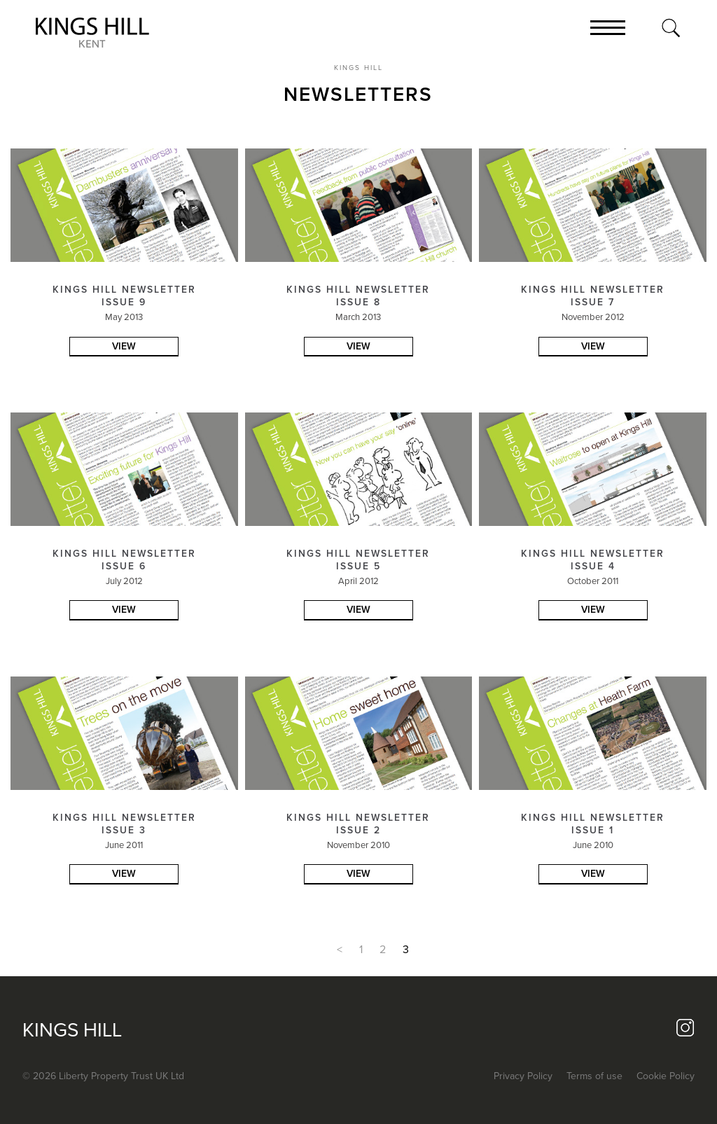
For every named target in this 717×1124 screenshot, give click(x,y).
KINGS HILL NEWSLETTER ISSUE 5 (358, 560)
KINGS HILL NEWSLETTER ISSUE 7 (592, 296)
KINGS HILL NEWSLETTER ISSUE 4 (592, 560)
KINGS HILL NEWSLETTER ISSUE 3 (124, 824)
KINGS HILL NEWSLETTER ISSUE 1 (592, 824)
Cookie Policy (665, 1076)
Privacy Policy (523, 1076)
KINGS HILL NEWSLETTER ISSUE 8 (358, 296)
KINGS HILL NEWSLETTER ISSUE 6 (124, 560)
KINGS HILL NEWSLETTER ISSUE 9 (124, 296)
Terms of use (594, 1076)
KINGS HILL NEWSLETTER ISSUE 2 (358, 824)
